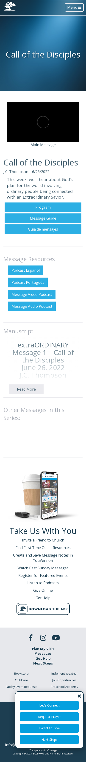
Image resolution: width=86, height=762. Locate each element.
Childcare (21, 680)
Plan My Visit (43, 648)
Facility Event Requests (21, 687)
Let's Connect (49, 705)
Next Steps (49, 739)
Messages (43, 653)
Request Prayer (49, 717)
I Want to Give (49, 728)
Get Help (43, 658)
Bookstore (21, 673)
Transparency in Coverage (43, 750)
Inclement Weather (64, 673)
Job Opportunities (64, 680)
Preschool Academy (64, 687)
